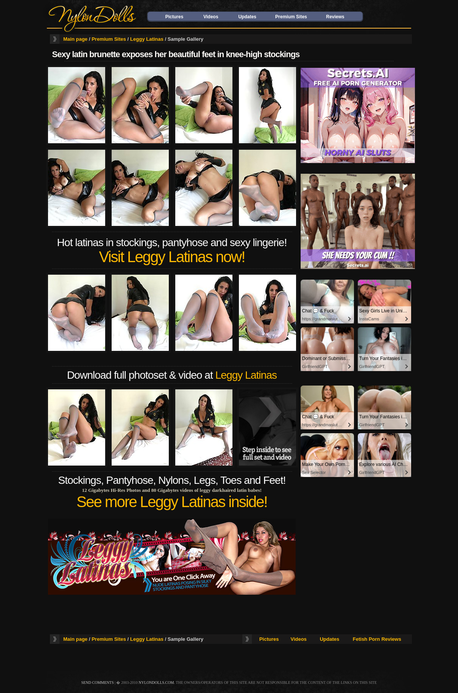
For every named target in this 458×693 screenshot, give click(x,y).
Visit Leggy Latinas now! (172, 256)
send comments (97, 682)
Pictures (174, 16)
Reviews (335, 16)
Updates (247, 16)
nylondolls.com (156, 682)
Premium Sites (291, 16)
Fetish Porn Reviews (377, 639)
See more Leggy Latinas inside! (172, 501)
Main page (75, 39)
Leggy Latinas (146, 39)
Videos (210, 16)
